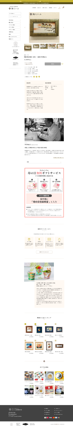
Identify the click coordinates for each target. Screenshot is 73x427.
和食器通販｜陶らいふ (57, 424)
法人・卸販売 (57, 412)
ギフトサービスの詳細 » (28, 62)
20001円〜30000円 (34, 73)
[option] (44, 27)
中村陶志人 (33, 72)
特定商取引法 (47, 412)
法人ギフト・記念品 (35, 69)
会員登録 (50, 7)
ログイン (55, 7)
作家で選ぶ (29, 72)
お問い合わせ (44, 7)
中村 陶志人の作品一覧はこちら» (58, 157)
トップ (25, 68)
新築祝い (33, 68)
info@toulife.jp (13, 414)
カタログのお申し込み (59, 414)
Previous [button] (25, 27)
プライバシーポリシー (59, 410)
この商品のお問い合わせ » (29, 64)
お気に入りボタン (62, 64)
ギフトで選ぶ (29, 68)
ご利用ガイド (57, 408)
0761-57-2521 (46, 1)
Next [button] (63, 27)
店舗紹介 (46, 408)
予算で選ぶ (29, 73)
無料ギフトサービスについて (44, 252)
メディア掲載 (47, 410)
